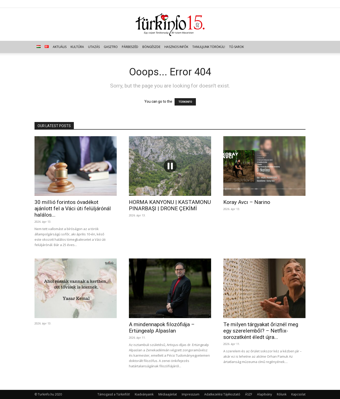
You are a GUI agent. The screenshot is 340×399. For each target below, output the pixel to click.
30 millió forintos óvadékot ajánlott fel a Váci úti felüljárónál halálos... (73, 208)
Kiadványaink (144, 394)
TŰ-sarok (236, 47)
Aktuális (59, 47)
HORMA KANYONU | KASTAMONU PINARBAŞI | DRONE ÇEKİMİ (170, 205)
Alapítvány (264, 394)
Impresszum (190, 394)
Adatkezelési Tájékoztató (222, 394)
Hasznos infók (176, 47)
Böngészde (151, 47)
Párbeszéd (130, 47)
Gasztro (111, 47)
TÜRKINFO (185, 101)
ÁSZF (248, 394)
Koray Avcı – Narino (246, 202)
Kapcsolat (298, 394)
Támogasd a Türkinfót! (113, 394)
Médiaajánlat (167, 394)
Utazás (94, 47)
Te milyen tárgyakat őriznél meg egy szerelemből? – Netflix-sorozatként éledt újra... (260, 330)
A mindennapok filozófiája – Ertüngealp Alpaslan (162, 327)
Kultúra (77, 47)
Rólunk (281, 394)
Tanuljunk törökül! (208, 47)
